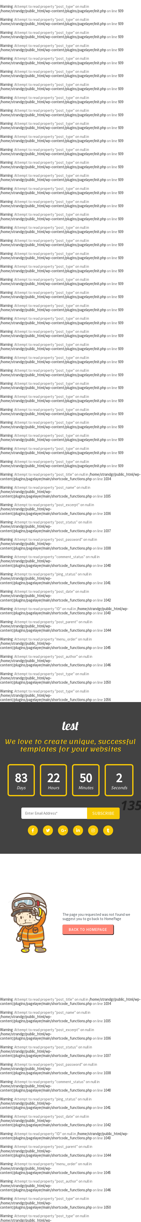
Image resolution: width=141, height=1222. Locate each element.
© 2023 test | (54, 1216)
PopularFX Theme (83, 1216)
